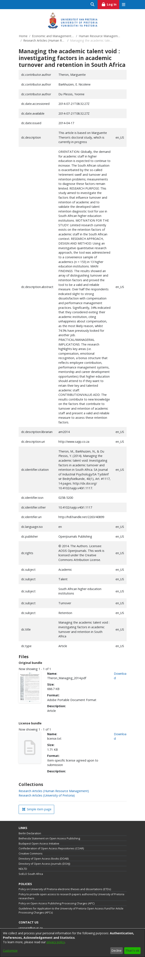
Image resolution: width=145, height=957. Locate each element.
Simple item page (36, 809)
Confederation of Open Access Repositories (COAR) (51, 848)
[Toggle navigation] (124, 4)
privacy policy (56, 942)
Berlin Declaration (30, 833)
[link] (54, 791)
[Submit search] (92, 4)
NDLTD (23, 869)
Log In (110, 3)
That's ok (132, 951)
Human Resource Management (100, 36)
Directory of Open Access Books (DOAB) (44, 858)
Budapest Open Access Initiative (39, 843)
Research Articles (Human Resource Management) (44, 40)
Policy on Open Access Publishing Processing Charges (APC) (56, 903)
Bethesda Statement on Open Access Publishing (49, 838)
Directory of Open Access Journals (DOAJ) (44, 864)
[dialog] (72, 943)
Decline (116, 951)
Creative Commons (31, 853)
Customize (10, 951)
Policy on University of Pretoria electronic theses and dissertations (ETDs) (65, 889)
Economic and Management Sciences (53, 36)
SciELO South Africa (31, 874)
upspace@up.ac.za (31, 928)
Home (23, 36)
